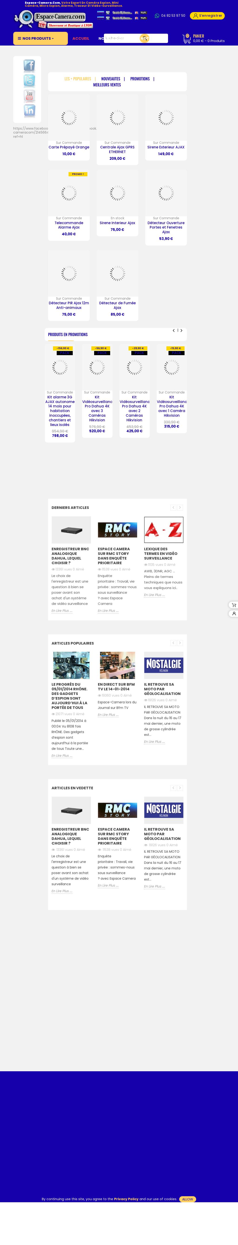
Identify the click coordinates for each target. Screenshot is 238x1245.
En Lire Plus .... (62, 611)
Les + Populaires (78, 79)
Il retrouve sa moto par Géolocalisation (162, 689)
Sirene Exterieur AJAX (166, 147)
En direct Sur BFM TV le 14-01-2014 (116, 687)
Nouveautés (110, 79)
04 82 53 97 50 (173, 15)
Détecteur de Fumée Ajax (117, 305)
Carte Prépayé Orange (69, 147)
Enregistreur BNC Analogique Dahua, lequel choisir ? (70, 556)
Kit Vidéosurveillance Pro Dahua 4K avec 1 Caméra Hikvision (173, 406)
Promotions (140, 79)
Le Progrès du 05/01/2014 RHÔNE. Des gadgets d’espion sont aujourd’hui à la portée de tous (69, 696)
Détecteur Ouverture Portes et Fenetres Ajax (166, 227)
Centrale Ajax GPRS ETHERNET (117, 149)
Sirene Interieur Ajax (117, 222)
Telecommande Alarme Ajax (69, 225)
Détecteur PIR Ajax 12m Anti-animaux (69, 305)
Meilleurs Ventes (107, 85)
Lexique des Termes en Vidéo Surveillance (160, 553)
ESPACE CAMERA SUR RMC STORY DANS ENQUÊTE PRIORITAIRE (114, 556)
